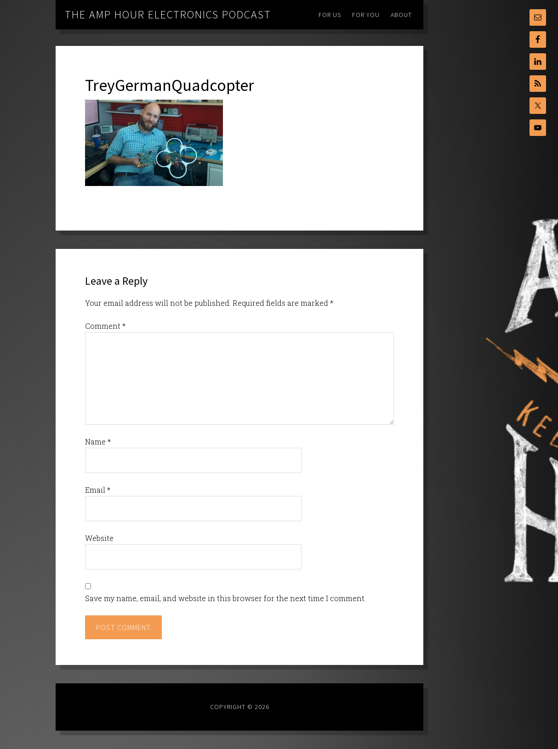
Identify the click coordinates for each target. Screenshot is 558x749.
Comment (105, 326)
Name (98, 441)
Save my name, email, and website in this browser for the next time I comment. (225, 598)
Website (99, 538)
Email (97, 490)
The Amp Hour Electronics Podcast (168, 14)
